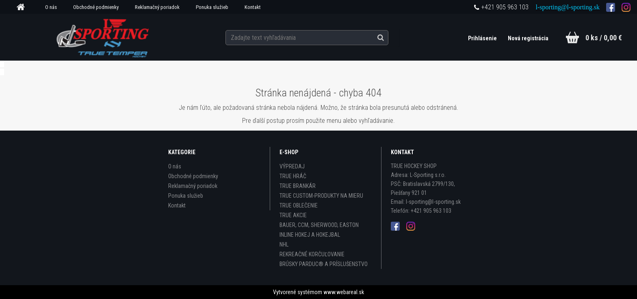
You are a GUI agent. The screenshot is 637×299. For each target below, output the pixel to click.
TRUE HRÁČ (293, 176)
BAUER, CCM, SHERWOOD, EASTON (319, 225)
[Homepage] (23, 7)
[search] (389, 37)
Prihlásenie (483, 38)
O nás (51, 7)
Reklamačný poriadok (157, 7)
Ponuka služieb (212, 7)
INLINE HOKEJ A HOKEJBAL (310, 234)
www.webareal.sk (343, 292)
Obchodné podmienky (96, 7)
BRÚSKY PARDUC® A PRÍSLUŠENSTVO (324, 264)
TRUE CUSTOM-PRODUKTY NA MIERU (321, 195)
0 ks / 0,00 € (603, 37)
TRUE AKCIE (293, 215)
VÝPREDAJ (292, 166)
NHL (284, 244)
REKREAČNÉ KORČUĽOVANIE (312, 254)
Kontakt (253, 7)
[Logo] (104, 37)
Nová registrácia (528, 38)
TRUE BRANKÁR (298, 186)
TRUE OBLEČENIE (299, 205)
